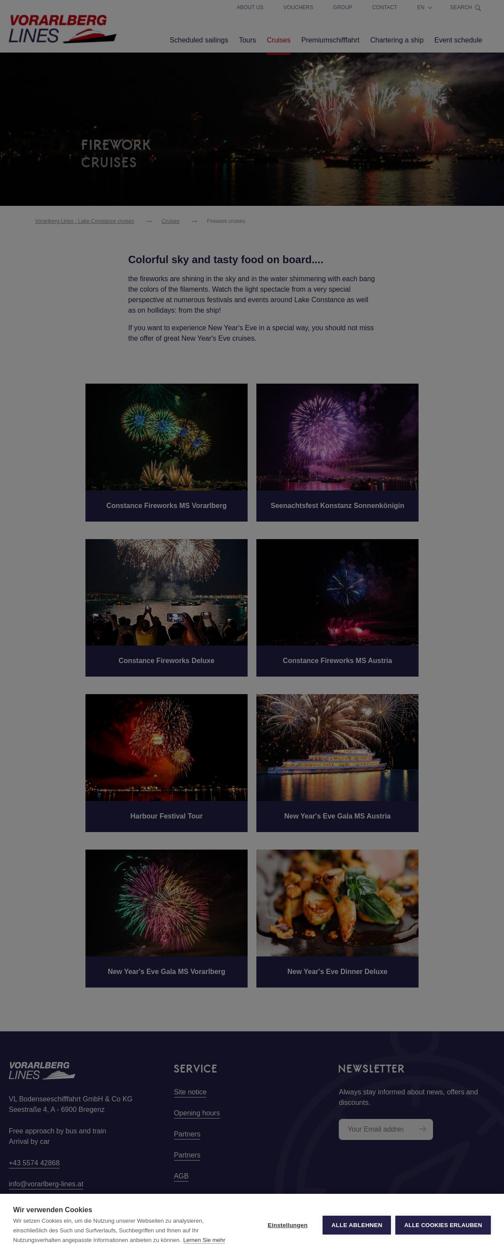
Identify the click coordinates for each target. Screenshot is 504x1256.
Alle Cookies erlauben (443, 1225)
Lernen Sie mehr (204, 1240)
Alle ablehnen (356, 1225)
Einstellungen (288, 1225)
